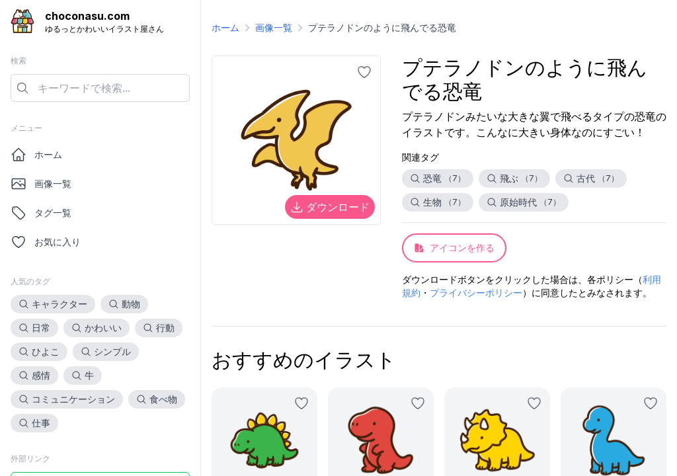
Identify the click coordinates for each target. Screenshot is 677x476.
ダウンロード (330, 207)
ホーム (36, 155)
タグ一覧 (41, 213)
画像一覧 (41, 184)
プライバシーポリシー (476, 292)
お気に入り (46, 242)
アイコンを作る (454, 247)
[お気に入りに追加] (364, 72)
